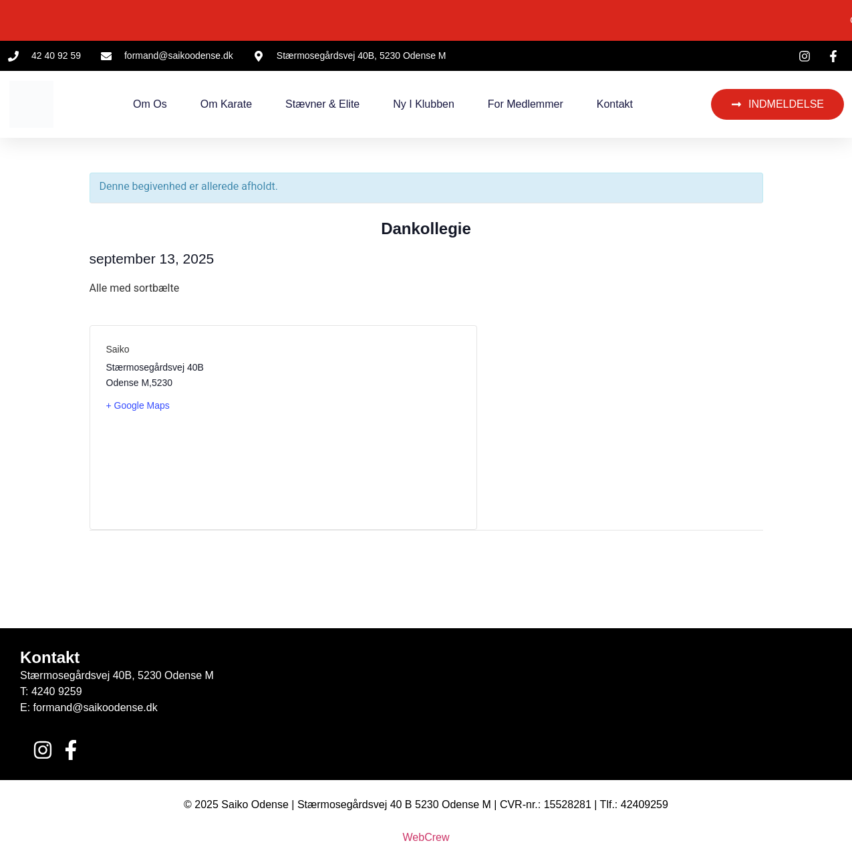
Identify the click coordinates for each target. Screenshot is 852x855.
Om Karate (226, 104)
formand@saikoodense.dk (95, 707)
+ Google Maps (138, 405)
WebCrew (426, 837)
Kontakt (615, 104)
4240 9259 (56, 691)
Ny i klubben (423, 104)
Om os (150, 104)
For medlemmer (525, 104)
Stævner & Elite (322, 104)
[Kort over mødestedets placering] (372, 427)
